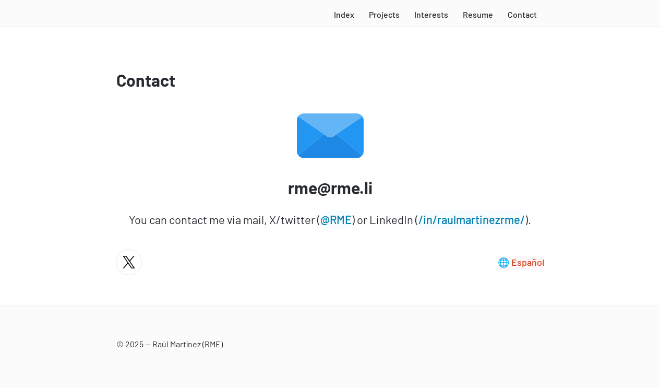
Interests (431, 14)
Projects (384, 14)
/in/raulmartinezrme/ (471, 219)
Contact (522, 14)
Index (344, 14)
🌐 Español (521, 262)
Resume (478, 14)
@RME (336, 219)
